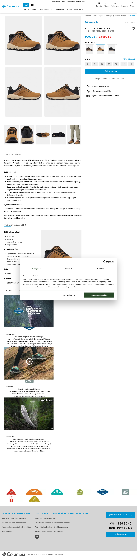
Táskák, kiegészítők (45, 9)
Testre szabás (68, 295)
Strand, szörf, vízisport (75, 9)
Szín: (87, 42)
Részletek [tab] (68, 269)
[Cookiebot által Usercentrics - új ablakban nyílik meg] (105, 261)
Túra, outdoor (59, 9)
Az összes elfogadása (99, 295)
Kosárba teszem (109, 71)
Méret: (88, 59)
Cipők (34, 9)
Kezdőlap (88, 16)
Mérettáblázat (129, 59)
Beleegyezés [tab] (36, 269)
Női (32, 5)
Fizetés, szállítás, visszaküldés (14, 523)
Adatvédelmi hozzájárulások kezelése (16, 527)
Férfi (26, 5)
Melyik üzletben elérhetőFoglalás (109, 78)
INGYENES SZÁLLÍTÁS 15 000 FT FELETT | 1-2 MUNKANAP (68, 2)
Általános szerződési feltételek (14, 518)
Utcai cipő (109, 16)
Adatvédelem (7, 531)
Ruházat (27, 9)
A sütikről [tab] (100, 269)
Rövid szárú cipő (120, 16)
